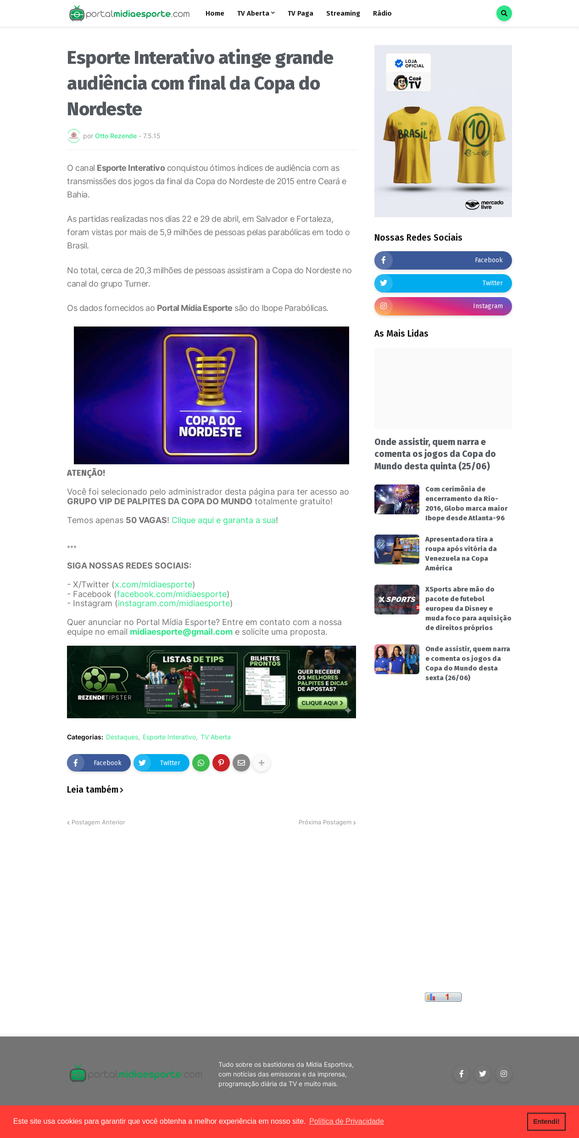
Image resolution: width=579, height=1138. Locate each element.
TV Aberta (215, 737)
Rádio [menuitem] (382, 13)
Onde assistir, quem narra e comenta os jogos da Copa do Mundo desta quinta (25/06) (435, 454)
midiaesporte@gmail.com (181, 632)
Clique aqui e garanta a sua (224, 520)
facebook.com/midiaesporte (172, 594)
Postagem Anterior (98, 822)
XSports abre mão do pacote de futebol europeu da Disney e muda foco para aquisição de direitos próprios (468, 608)
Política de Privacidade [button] (346, 1121)
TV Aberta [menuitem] (253, 13)
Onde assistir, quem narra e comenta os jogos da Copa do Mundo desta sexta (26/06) (467, 663)
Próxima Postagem (325, 822)
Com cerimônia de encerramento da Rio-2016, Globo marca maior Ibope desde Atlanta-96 (466, 503)
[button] (504, 13)
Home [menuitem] (215, 13)
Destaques (122, 737)
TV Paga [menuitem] (300, 13)
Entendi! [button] (546, 1121)
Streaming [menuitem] (343, 13)
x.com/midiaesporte (153, 584)
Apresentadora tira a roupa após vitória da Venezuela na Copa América (461, 553)
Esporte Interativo (169, 737)
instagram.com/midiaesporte (174, 603)
